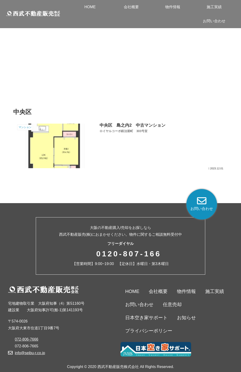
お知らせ (186, 317)
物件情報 (186, 291)
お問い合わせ (139, 304)
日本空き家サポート (146, 317)
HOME (132, 291)
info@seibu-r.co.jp (30, 353)
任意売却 (172, 304)
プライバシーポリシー (148, 330)
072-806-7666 (26, 339)
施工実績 (214, 291)
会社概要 (158, 291)
